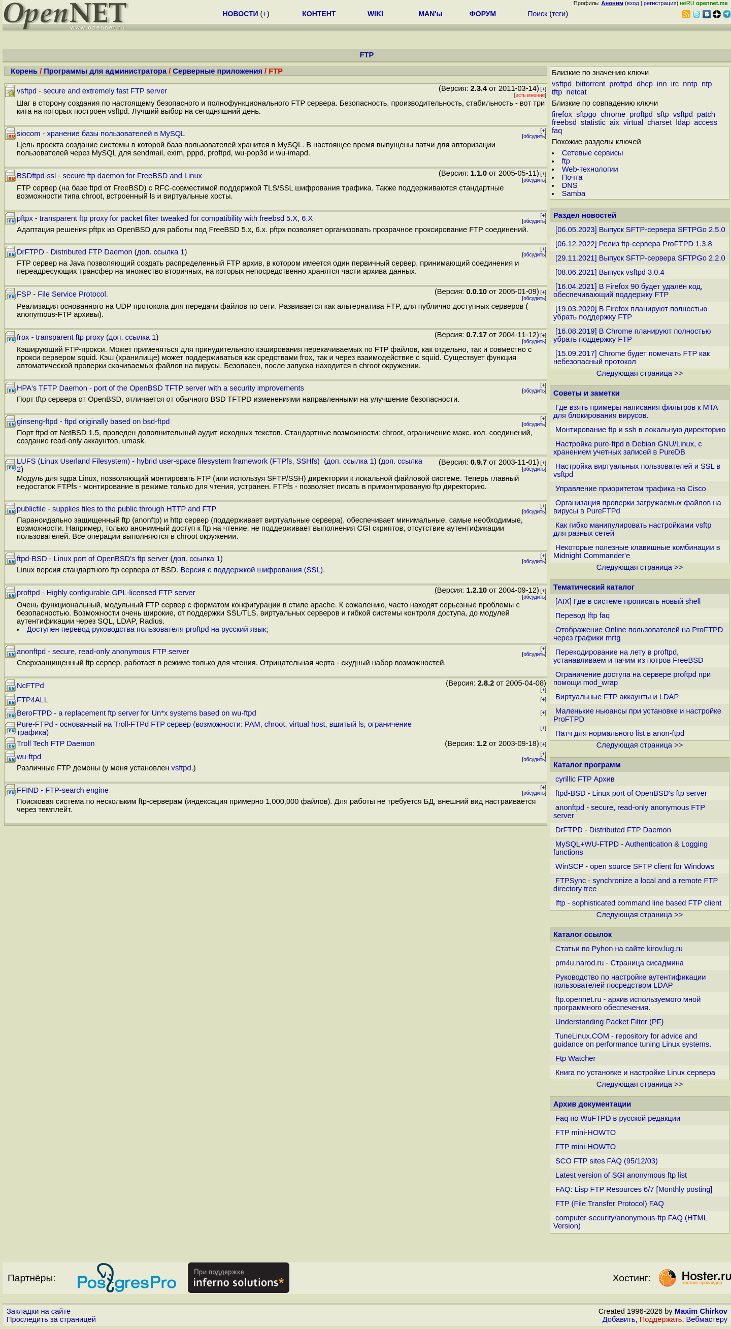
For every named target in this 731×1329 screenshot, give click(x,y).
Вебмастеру (706, 1319)
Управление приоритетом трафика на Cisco (630, 488)
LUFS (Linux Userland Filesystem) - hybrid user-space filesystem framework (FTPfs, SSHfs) (169, 461)
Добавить (619, 1319)
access (705, 122)
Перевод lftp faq (582, 615)
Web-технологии (590, 169)
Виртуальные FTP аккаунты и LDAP (617, 697)
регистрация (660, 3)
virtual (633, 122)
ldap (683, 122)
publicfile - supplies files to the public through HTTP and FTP (116, 509)
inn (662, 84)
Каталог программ (587, 765)
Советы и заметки (586, 393)
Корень (24, 71)
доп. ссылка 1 (161, 252)
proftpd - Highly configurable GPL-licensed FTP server (106, 593)
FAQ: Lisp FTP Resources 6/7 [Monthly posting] (633, 1189)
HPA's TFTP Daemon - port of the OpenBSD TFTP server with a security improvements (160, 388)
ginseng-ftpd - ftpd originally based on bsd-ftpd (93, 421)
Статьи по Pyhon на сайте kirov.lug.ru (619, 949)
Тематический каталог (594, 587)
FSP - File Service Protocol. (62, 294)
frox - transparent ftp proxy (60, 337)
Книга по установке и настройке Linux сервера (635, 1072)
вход (633, 3)
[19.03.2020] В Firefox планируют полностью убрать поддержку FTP (630, 313)
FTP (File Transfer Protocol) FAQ (609, 1204)
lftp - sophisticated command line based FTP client (638, 903)
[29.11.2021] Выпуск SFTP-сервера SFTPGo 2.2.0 (640, 258)
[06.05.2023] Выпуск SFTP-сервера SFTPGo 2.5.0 (640, 229)
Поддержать (661, 1319)
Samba (573, 193)
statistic (593, 122)
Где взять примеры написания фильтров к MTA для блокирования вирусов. (635, 411)
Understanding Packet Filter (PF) (609, 1022)
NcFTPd (30, 686)
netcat (577, 92)
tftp (557, 92)
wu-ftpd (29, 757)
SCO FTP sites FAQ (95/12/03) (606, 1161)
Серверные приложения (218, 71)
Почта (572, 177)
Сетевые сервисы (592, 153)
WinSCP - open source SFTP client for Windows (634, 866)
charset (659, 122)
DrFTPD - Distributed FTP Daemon (74, 252)
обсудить (534, 136)
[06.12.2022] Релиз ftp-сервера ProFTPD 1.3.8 (633, 244)
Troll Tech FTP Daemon (56, 743)
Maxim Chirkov (701, 1311)
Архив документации (592, 1104)
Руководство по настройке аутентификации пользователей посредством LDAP (629, 981)
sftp (663, 114)
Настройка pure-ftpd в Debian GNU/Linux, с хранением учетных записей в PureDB (627, 448)
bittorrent (590, 84)
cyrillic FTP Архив (585, 779)
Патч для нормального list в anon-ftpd (619, 733)
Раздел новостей (584, 215)
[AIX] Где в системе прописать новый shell (628, 601)
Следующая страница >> (639, 373)
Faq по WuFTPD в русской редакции (617, 1118)
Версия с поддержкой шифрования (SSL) (251, 570)
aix (614, 122)
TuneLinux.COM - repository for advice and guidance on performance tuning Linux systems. (632, 1040)
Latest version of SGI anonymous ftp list (621, 1175)
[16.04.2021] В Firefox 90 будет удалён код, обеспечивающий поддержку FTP (628, 290)
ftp (566, 161)
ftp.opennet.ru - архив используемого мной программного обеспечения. (627, 1003)
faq (557, 130)
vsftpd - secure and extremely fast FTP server (92, 91)
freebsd (564, 122)
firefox (562, 114)
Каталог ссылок (582, 934)
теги (559, 14)
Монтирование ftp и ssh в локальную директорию (640, 430)
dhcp (645, 84)
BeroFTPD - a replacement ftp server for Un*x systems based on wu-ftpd (136, 713)
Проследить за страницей (51, 1319)
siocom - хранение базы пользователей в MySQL (101, 133)
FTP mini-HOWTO (585, 1132)
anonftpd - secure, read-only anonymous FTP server (103, 651)
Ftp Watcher (575, 1058)
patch (706, 114)
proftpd (621, 84)
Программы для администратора (105, 71)
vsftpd (181, 768)
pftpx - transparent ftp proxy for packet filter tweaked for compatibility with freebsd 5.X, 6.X (165, 218)
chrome (613, 114)
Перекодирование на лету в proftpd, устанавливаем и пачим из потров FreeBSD (628, 656)
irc (675, 84)
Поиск (537, 14)
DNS (570, 185)
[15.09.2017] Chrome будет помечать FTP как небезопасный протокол (631, 357)
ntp (707, 84)
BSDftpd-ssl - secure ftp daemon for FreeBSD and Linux (109, 176)
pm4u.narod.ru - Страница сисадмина (619, 963)
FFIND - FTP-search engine (63, 790)
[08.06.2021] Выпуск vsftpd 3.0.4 (609, 272)
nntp (690, 84)
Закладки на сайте (39, 1311)
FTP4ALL (32, 700)
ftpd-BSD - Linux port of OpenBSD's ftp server (93, 559)
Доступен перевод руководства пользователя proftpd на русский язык (147, 629)
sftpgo (586, 114)
